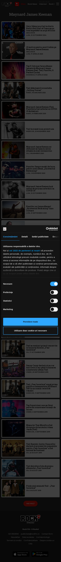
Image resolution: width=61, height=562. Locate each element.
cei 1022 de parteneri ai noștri (24, 250)
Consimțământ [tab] (10, 236)
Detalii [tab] (25, 236)
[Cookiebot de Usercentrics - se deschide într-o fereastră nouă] (46, 229)
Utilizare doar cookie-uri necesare (30, 330)
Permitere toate (30, 322)
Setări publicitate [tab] (40, 236)
